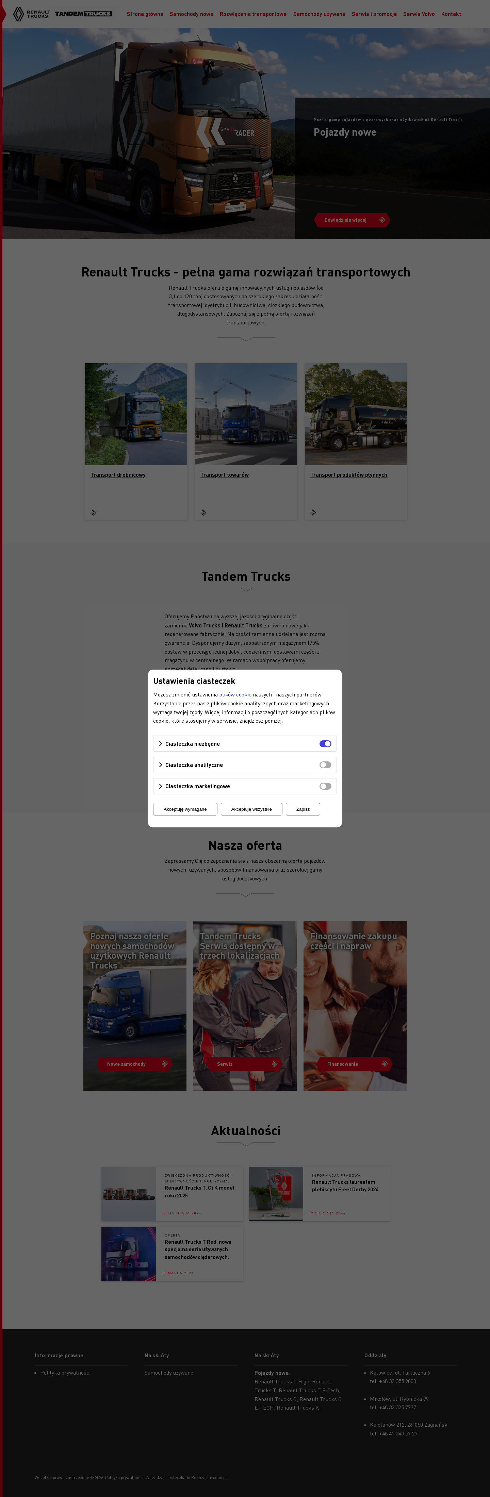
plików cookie (235, 694)
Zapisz (303, 809)
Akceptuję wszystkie (251, 809)
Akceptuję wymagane (185, 809)
